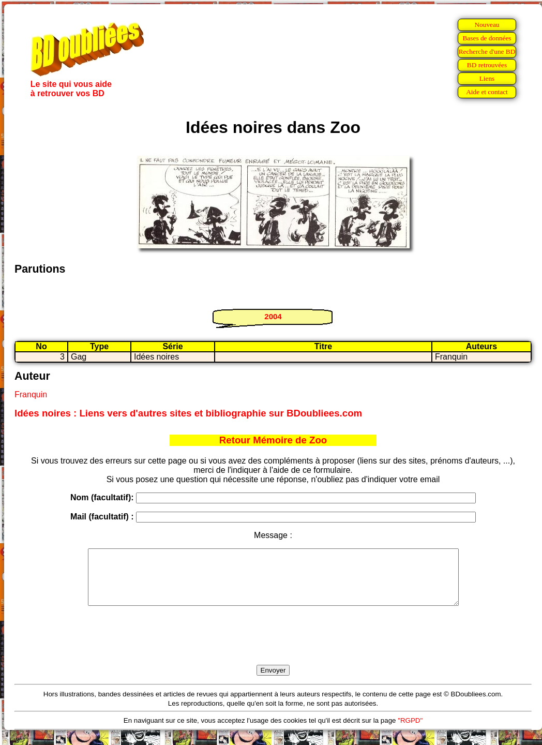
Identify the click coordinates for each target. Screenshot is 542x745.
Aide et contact (487, 92)
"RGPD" (410, 731)
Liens (487, 78)
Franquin (30, 394)
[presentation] (273, 647)
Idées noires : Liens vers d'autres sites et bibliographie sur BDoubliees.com (188, 413)
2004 (272, 316)
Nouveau (486, 24)
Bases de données (486, 38)
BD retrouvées (487, 65)
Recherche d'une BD (487, 51)
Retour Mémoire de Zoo (273, 440)
